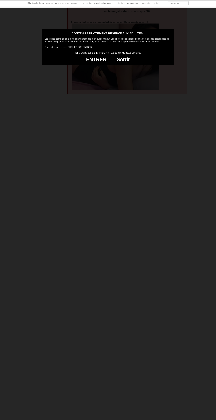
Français (146, 3)
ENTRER (96, 59)
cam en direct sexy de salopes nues (97, 3)
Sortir (123, 59)
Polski (156, 3)
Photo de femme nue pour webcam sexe (52, 3)
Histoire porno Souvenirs (127, 3)
